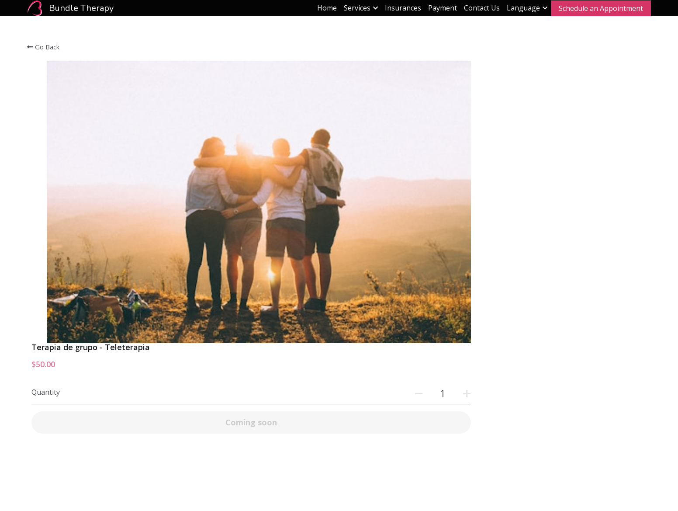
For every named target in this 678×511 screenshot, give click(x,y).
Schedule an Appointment (601, 8)
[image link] (34, 7)
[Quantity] (542, 110)
